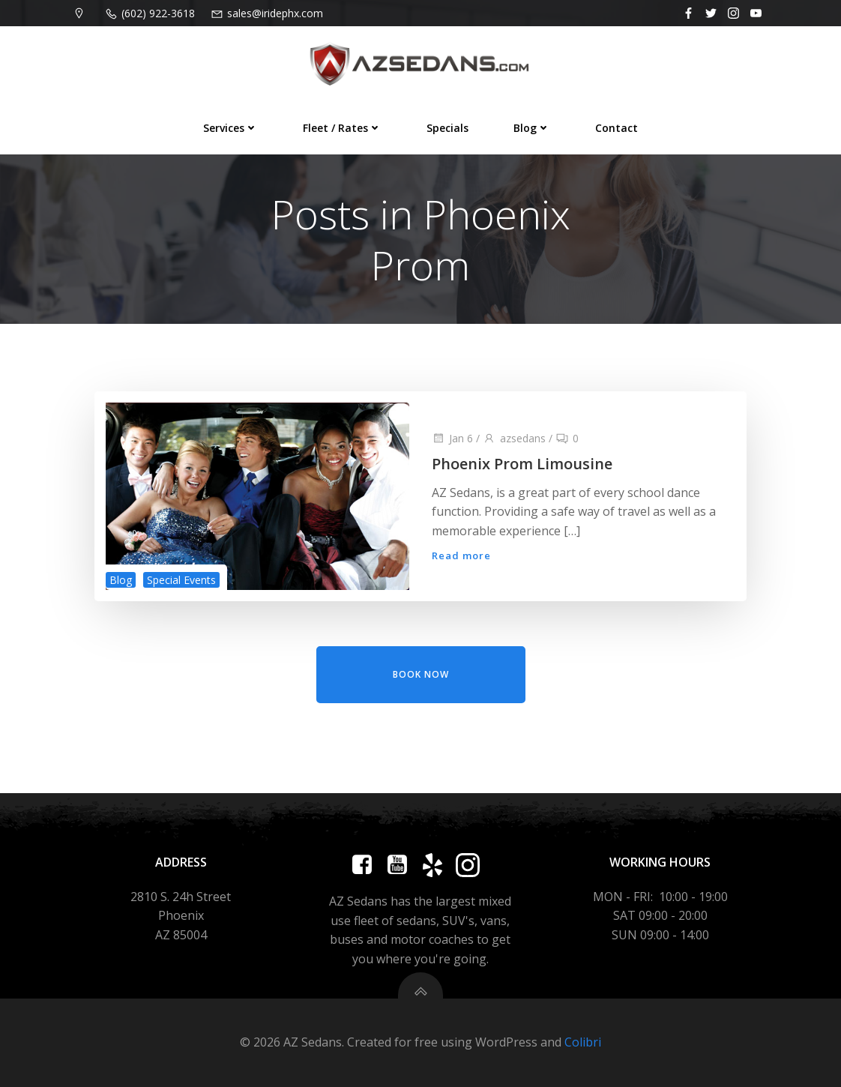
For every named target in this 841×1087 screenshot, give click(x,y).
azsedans (514, 438)
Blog (531, 128)
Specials (447, 128)
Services (230, 128)
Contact (616, 128)
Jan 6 (452, 438)
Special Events (181, 580)
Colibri (582, 1042)
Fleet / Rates (342, 128)
